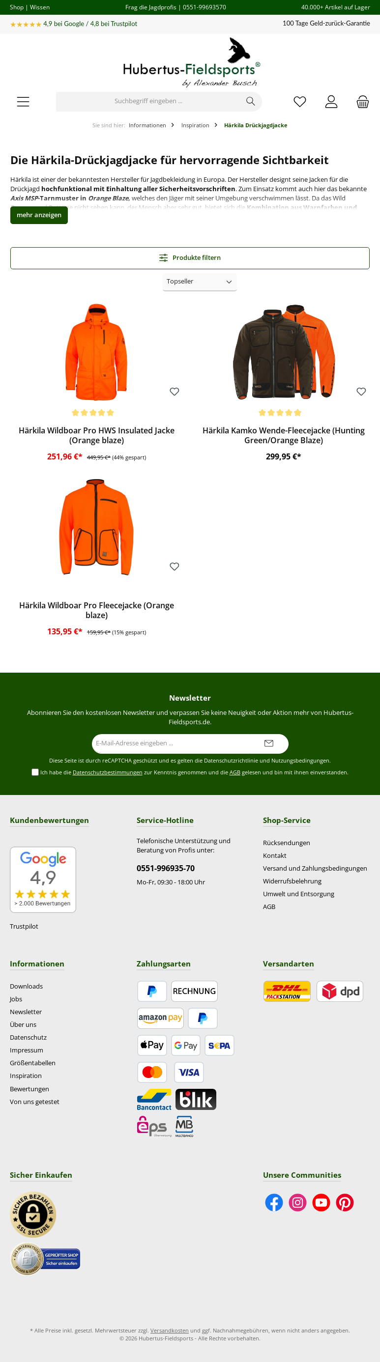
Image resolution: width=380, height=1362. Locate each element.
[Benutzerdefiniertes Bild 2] (45, 1258)
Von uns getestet (34, 1102)
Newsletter (26, 1012)
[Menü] (23, 101)
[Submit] (269, 744)
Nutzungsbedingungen (300, 760)
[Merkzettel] (300, 101)
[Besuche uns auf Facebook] (274, 1203)
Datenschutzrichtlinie (231, 760)
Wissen (40, 7)
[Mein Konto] (331, 101)
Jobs (16, 999)
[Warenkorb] (360, 101)
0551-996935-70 (166, 868)
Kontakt (275, 855)
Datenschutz (28, 1037)
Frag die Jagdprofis (150, 7)
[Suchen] (251, 102)
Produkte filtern (190, 258)
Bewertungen (29, 1089)
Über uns (23, 1025)
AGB (235, 772)
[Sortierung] (200, 282)
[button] (39, 215)
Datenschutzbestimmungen (108, 772)
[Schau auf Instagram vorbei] (298, 1203)
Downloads (26, 986)
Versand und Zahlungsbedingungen (315, 868)
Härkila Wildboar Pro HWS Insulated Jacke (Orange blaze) (97, 436)
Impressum (26, 1050)
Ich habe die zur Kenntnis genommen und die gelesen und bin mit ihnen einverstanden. (194, 772)
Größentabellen (33, 1063)
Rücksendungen (286, 843)
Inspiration (26, 1076)
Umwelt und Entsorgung (298, 894)
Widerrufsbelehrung (292, 881)
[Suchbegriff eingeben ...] (148, 102)
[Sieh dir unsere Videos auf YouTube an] (321, 1203)
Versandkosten (169, 1330)
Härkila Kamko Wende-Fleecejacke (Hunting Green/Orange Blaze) (284, 436)
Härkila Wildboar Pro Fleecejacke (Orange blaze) (96, 611)
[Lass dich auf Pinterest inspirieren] (345, 1203)
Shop (17, 7)
